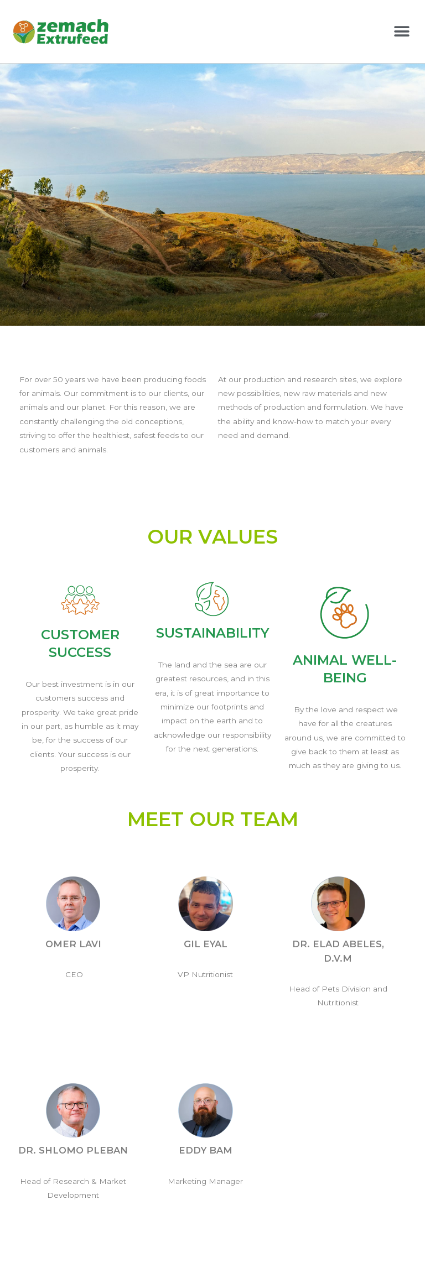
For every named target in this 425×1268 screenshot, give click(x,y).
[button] (401, 31)
